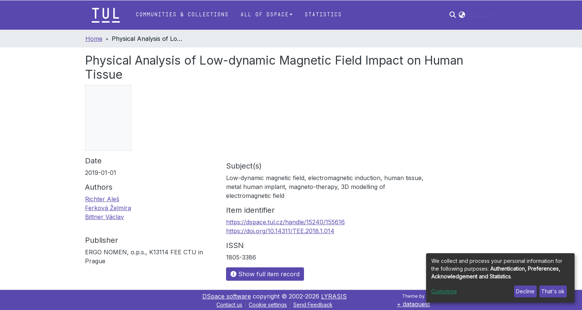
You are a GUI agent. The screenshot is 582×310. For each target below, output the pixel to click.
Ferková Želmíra (108, 208)
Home (93, 38)
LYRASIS (334, 296)
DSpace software (226, 296)
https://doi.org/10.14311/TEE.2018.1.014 (280, 231)
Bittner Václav (104, 217)
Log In (480, 14)
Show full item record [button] (265, 274)
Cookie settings (268, 304)
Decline (525, 291)
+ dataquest (413, 304)
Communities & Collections (181, 14)
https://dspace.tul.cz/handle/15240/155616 (285, 222)
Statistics (322, 14)
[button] (462, 15)
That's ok (553, 291)
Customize (444, 291)
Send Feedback (313, 304)
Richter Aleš (102, 199)
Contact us (229, 304)
